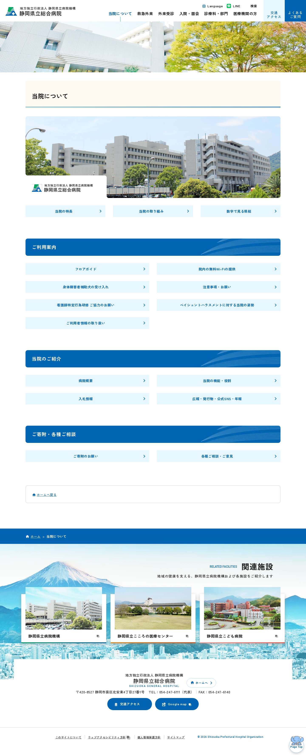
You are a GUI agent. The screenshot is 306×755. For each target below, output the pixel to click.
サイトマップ (176, 737)
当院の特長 (64, 211)
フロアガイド (85, 269)
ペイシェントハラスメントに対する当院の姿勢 (217, 304)
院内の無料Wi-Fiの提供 (217, 269)
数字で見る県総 (239, 211)
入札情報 (86, 398)
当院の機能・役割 (217, 380)
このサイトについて (68, 737)
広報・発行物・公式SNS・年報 (217, 398)
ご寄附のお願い (85, 456)
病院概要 (86, 380)
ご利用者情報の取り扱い (85, 323)
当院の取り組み (151, 211)
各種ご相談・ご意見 (217, 456)
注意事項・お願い (217, 286)
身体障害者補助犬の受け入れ (86, 286)
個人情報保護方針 (149, 737)
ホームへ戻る (47, 494)
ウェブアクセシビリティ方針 (109, 737)
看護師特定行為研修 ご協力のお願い (86, 304)
